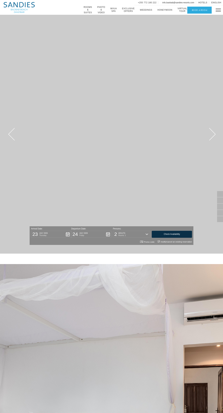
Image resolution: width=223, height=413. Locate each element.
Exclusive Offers (128, 10)
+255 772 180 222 (147, 2)
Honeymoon (164, 10)
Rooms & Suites (88, 10)
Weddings (146, 10)
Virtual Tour (182, 10)
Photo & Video (101, 10)
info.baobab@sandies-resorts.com (178, 2)
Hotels (202, 2)
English (216, 2)
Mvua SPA (113, 10)
